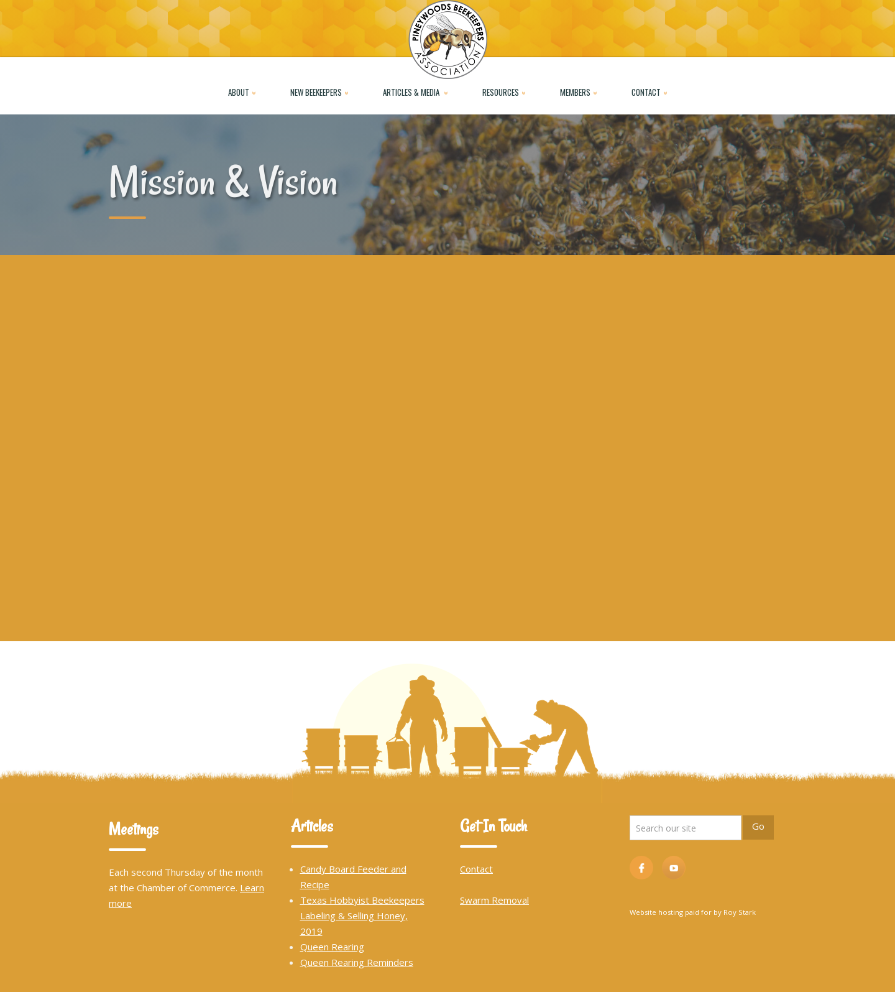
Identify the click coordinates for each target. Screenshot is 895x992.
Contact (476, 869)
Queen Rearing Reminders (356, 962)
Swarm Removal (494, 900)
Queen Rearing (332, 946)
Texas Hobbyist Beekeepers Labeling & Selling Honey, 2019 (362, 915)
